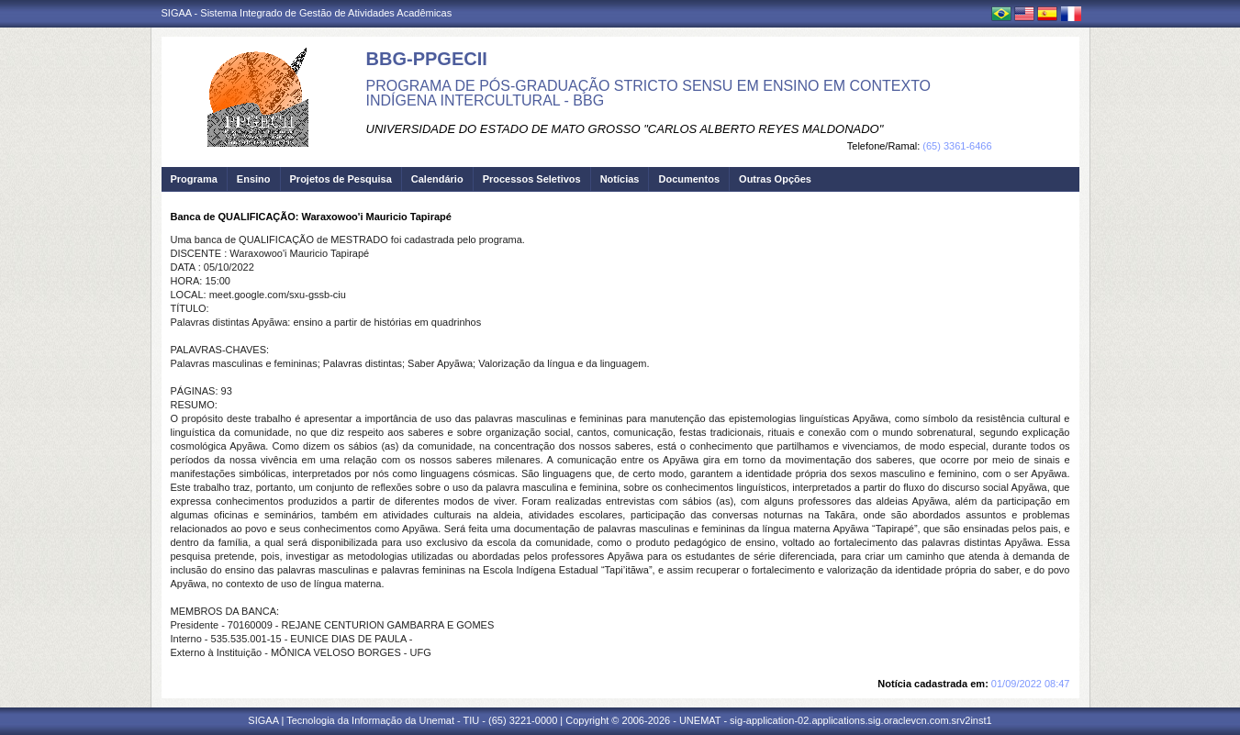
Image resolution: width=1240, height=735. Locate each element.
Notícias (620, 178)
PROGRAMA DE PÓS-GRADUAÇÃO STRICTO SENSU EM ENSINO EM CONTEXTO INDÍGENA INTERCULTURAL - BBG (649, 93)
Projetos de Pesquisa (341, 178)
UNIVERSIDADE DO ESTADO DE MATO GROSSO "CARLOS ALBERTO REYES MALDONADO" (625, 129)
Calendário (437, 178)
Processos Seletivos (532, 178)
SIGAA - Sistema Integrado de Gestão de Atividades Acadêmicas (307, 12)
